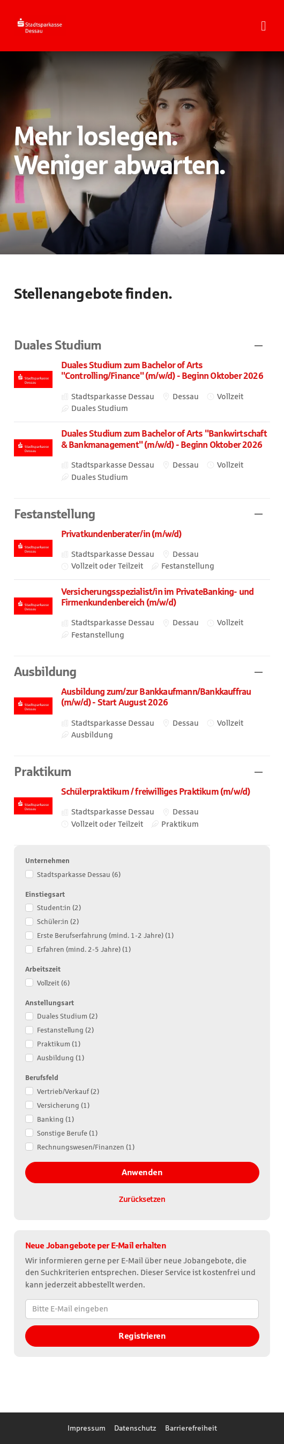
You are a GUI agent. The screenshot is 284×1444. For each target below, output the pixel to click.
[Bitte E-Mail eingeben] (142, 1309)
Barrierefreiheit (191, 1428)
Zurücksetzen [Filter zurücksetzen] (142, 1199)
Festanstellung (65, 1030)
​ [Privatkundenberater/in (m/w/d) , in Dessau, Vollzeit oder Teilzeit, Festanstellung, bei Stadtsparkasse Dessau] (142, 550)
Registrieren (142, 1335)
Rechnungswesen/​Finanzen (85, 1147)
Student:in (59, 908)
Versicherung (63, 1105)
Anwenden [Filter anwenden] (142, 1172)
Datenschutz (135, 1428)
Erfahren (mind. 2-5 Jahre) (84, 949)
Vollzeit (53, 983)
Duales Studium (67, 1016)
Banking (55, 1119)
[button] (142, 345)
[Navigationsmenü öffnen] (263, 26)
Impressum (87, 1428)
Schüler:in (58, 922)
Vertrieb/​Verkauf (68, 1092)
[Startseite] (57, 25)
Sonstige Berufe (67, 1133)
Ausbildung (60, 1058)
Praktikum (58, 1044)
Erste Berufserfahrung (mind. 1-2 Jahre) (105, 935)
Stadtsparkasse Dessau (79, 875)
